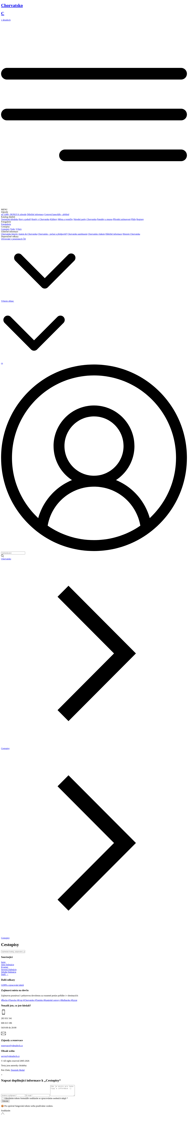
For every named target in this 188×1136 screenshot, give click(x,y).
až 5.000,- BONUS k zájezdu (13, 214)
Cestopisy (5, 229)
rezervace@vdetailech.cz (12, 1045)
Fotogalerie (6, 224)
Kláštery (53, 219)
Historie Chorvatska (131, 234)
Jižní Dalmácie (7, 964)
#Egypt (74, 1000)
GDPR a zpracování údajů (12, 985)
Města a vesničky (65, 219)
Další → (4, 974)
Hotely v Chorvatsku (40, 219)
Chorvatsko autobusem (77, 234)
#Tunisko (39, 1000)
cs (2, 363)
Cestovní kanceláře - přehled (56, 214)
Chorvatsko (6, 559)
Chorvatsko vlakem (96, 234)
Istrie (3, 962)
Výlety (19, 229)
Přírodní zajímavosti (122, 219)
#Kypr (20, 1000)
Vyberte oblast (38, 301)
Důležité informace (35, 214)
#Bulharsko (65, 1000)
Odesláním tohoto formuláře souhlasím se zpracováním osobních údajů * (36, 1100)
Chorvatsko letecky (9, 234)
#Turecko (12, 1000)
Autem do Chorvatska (27, 234)
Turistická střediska (9, 219)
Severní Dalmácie (9, 969)
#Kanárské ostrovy (51, 1000)
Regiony (140, 219)
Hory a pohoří (25, 219)
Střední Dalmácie (8, 972)
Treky (12, 229)
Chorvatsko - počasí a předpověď (52, 234)
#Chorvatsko (29, 1000)
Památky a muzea (104, 219)
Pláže (133, 219)
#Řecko (4, 1000)
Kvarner (4, 967)
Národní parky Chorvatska (85, 219)
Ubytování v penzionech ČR (13, 239)
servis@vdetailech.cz (10, 1056)
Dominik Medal (18, 1070)
